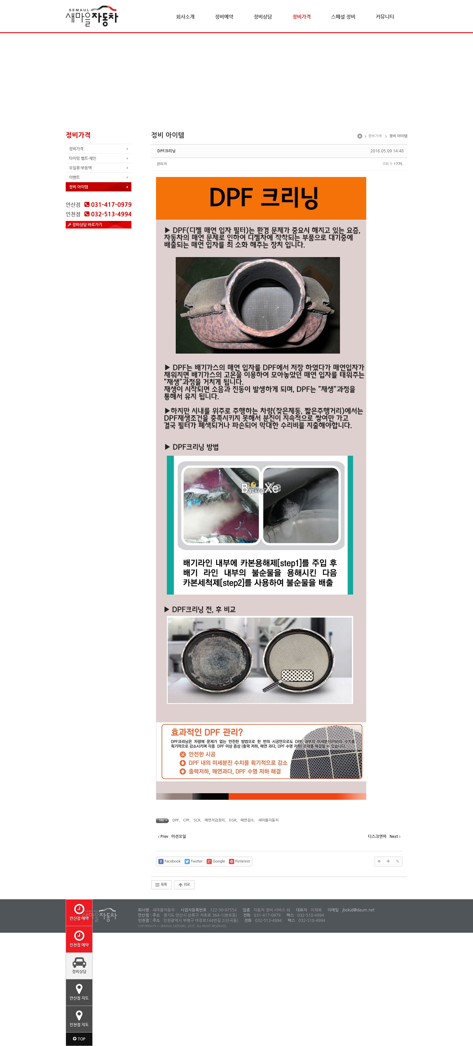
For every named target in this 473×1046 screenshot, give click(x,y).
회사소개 (185, 16)
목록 (161, 885)
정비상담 (263, 16)
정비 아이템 (78, 187)
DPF (175, 820)
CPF (186, 820)
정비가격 (301, 16)
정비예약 (224, 16)
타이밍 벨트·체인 (82, 158)
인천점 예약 (79, 938)
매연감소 (247, 820)
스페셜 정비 (343, 16)
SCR (197, 820)
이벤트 (74, 177)
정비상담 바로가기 (85, 224)
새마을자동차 (268, 820)
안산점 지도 (79, 991)
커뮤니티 (385, 16)
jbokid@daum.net (357, 910)
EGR (232, 820)
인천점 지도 (79, 1018)
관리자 (162, 164)
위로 (184, 885)
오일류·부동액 (80, 167)
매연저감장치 (215, 820)
